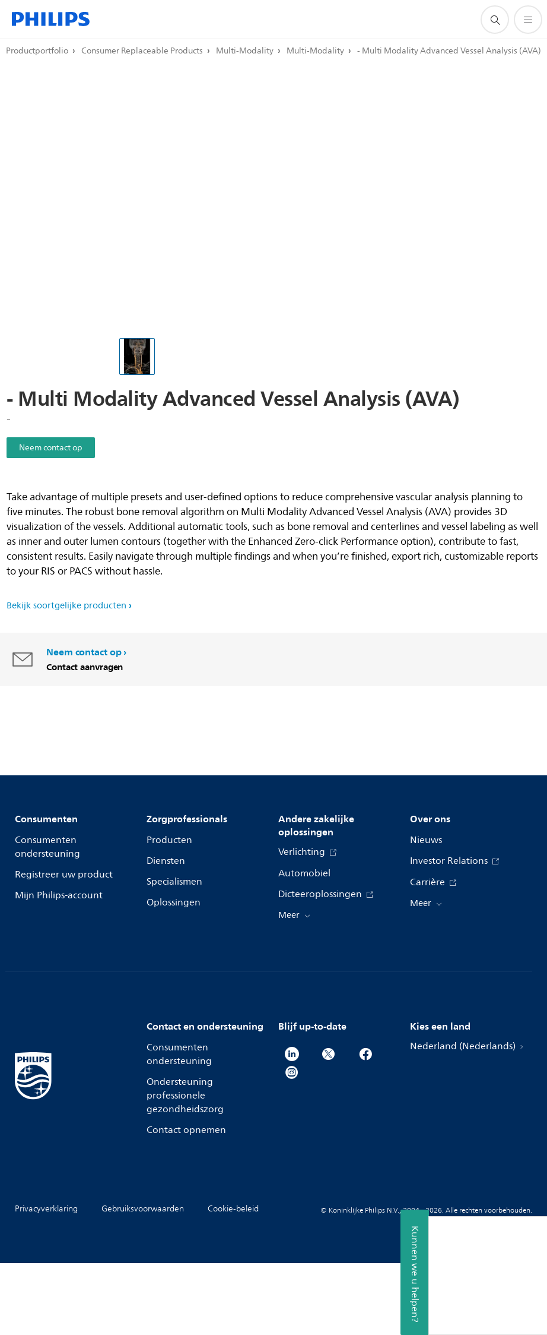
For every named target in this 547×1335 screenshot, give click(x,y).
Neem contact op (50, 448)
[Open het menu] (528, 19)
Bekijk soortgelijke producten (66, 605)
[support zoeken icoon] (495, 19)
